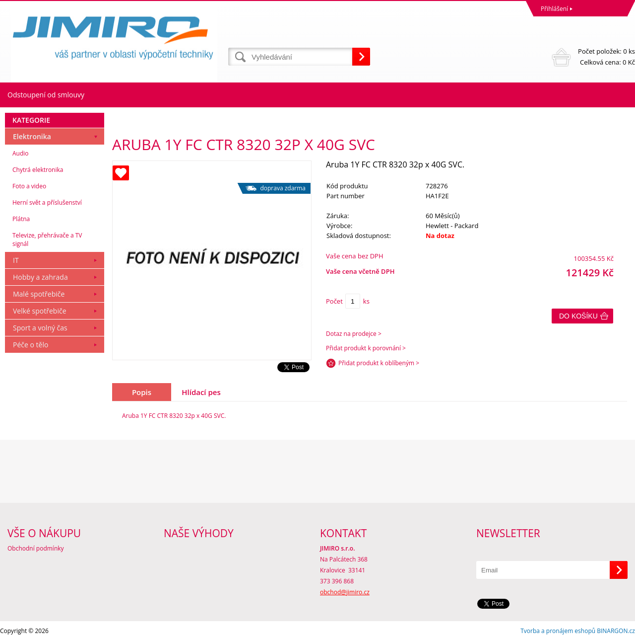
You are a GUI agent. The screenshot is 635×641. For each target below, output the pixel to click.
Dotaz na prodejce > (353, 333)
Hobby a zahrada (40, 277)
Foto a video (29, 186)
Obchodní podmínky (35, 548)
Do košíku (578, 316)
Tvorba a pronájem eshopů (557, 631)
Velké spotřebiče (39, 311)
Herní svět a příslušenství (47, 202)
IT (16, 260)
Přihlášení (554, 8)
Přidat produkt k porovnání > (366, 348)
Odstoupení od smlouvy (45, 94)
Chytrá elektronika (37, 169)
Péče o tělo (30, 344)
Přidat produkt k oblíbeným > (378, 363)
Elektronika (32, 136)
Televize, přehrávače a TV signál (47, 239)
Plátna (21, 219)
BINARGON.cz (616, 631)
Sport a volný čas (40, 327)
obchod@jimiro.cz (345, 592)
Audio (20, 153)
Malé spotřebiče (38, 294)
